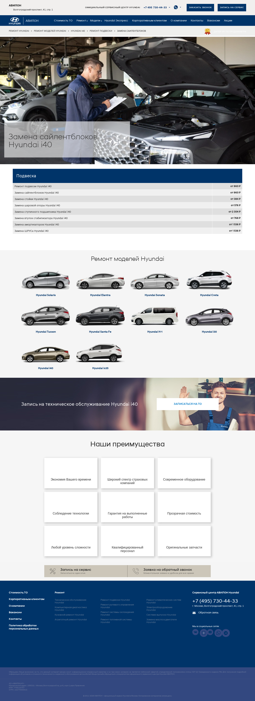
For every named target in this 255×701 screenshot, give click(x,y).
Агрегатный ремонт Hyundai (71, 620)
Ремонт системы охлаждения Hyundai (117, 613)
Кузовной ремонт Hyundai (69, 615)
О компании (179, 20)
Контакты (197, 20)
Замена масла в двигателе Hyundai (161, 621)
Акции (228, 20)
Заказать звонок (200, 8)
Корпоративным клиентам (149, 20)
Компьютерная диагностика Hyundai (71, 608)
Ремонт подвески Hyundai (115, 600)
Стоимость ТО (63, 20)
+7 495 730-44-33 (155, 7)
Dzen (204, 633)
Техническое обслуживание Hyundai (70, 601)
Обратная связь (205, 612)
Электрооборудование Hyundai (159, 608)
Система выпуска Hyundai (161, 615)
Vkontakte (195, 632)
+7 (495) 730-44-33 (215, 601)
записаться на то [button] (188, 404)
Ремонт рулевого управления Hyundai (117, 606)
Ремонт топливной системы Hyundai (116, 621)
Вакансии (213, 20)
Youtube (210, 632)
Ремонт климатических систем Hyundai (163, 601)
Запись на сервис (232, 8)
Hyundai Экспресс (116, 20)
